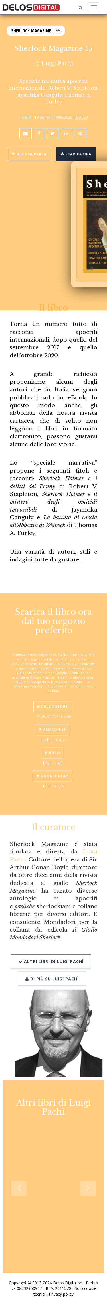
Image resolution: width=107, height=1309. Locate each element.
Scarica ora (76, 154)
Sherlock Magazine (31, 30)
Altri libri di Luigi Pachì (51, 954)
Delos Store (52, 701)
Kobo (52, 747)
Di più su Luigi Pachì (52, 971)
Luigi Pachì (57, 63)
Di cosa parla (29, 154)
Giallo (82, 117)
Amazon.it (52, 724)
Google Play (52, 770)
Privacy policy (61, 1294)
